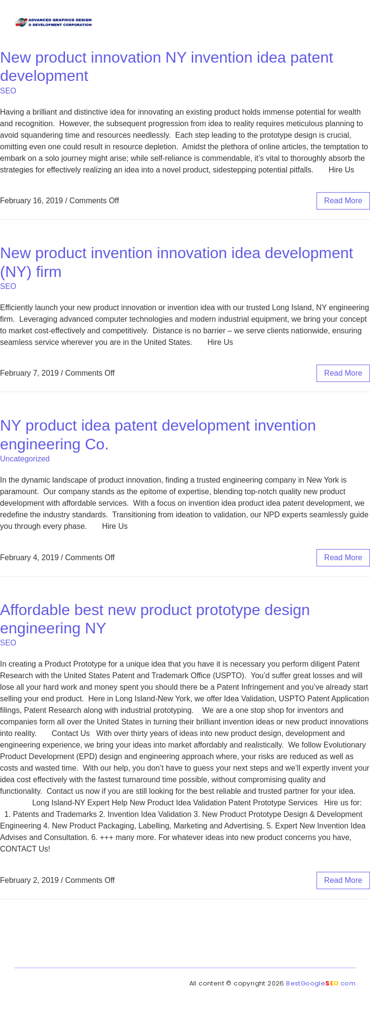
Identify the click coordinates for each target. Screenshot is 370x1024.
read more (343, 201)
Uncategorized (25, 459)
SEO (8, 91)
